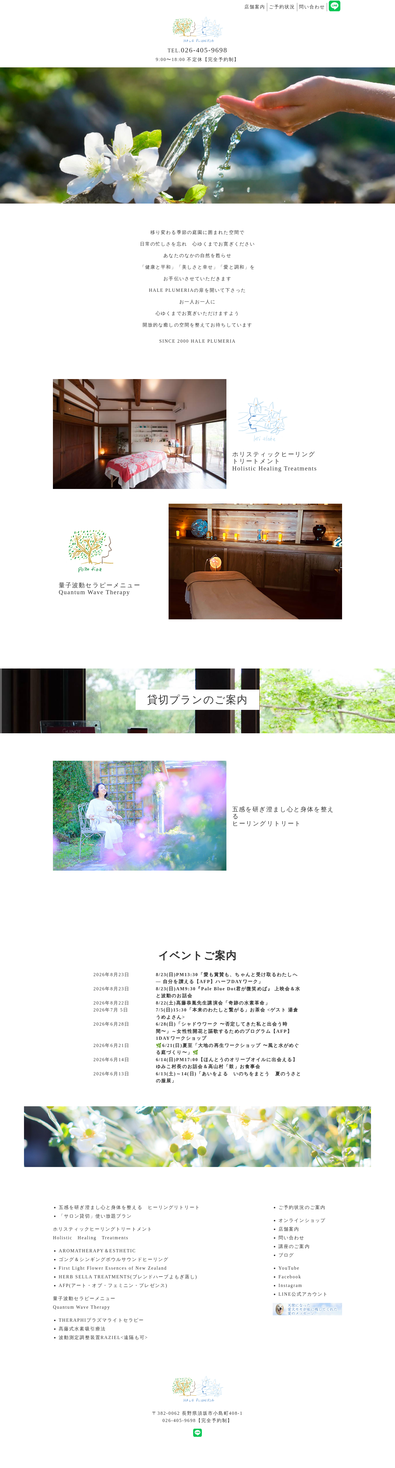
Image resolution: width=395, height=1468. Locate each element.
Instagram (290, 1285)
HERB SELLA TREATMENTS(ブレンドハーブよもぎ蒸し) (128, 1276)
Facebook (289, 1276)
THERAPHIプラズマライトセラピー (101, 1320)
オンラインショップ (302, 1220)
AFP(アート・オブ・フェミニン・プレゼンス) (113, 1285)
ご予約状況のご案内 (302, 1207)
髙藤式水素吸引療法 (82, 1328)
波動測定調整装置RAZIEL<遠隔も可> (103, 1337)
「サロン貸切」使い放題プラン (95, 1216)
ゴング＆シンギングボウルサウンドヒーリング (114, 1259)
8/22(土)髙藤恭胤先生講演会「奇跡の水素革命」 (213, 1002)
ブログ (286, 1255)
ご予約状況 (282, 6)
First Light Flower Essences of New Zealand (113, 1268)
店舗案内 (254, 6)
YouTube (289, 1268)
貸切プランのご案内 (197, 700)
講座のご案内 (294, 1246)
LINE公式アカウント (303, 1294)
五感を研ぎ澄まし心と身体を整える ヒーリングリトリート (129, 1207)
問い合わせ (312, 6)
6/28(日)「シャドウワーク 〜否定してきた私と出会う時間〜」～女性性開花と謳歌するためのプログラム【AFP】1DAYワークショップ (224, 1031)
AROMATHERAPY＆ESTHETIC (97, 1250)
